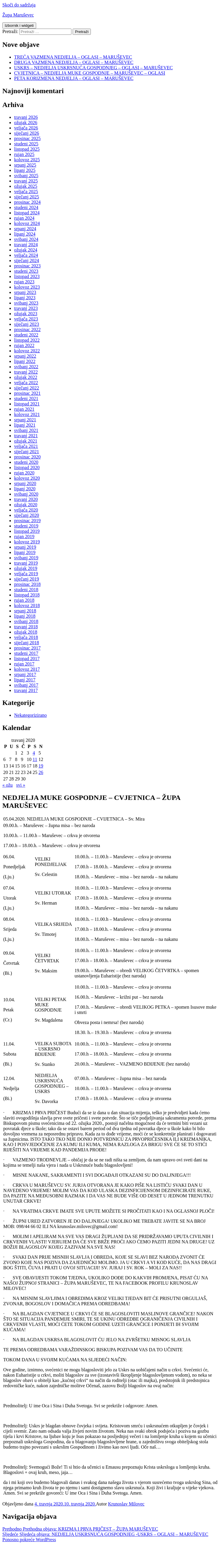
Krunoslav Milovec (126, 1503)
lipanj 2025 (24, 170)
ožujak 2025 (25, 186)
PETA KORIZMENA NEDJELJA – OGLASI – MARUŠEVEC (73, 78)
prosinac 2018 (27, 584)
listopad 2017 (27, 658)
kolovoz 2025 (27, 159)
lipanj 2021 (24, 425)
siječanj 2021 (26, 451)
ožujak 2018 (25, 632)
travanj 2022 (26, 371)
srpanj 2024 (25, 228)
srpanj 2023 (25, 292)
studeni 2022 (26, 334)
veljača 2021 (26, 446)
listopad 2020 (27, 467)
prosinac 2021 (27, 393)
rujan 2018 (24, 600)
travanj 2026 (26, 117)
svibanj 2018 (26, 621)
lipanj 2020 (24, 488)
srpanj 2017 (25, 674)
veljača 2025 (26, 191)
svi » (20, 785)
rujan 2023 (24, 281)
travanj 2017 (26, 690)
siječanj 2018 (26, 642)
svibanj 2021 (26, 430)
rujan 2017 (24, 663)
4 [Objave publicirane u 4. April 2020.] (34, 752)
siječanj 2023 (26, 324)
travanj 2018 (26, 626)
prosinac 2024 (27, 202)
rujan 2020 (24, 472)
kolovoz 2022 (27, 350)
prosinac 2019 (27, 520)
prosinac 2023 (27, 265)
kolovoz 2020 (27, 478)
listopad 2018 (27, 594)
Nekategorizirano (30, 715)
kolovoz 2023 (27, 287)
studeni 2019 (26, 525)
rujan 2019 (24, 536)
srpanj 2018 (25, 610)
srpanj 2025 (25, 164)
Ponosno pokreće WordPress (29, 1539)
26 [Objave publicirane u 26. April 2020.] (41, 772)
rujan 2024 (24, 218)
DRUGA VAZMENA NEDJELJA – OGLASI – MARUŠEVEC (73, 62)
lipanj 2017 (24, 679)
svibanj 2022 (26, 366)
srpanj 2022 (25, 356)
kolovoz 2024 (27, 223)
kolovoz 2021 (27, 414)
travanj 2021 (26, 435)
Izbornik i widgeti (19, 25)
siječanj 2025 (26, 196)
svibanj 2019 (26, 557)
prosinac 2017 (27, 647)
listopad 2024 (27, 212)
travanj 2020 (26, 499)
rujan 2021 (24, 409)
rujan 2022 (24, 345)
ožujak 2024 (25, 249)
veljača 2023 (26, 318)
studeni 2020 (26, 462)
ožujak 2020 (25, 504)
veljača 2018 (26, 637)
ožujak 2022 (25, 377)
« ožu (7, 785)
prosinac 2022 (27, 329)
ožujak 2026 (25, 122)
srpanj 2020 (25, 483)
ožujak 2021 (25, 440)
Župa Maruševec (18, 14)
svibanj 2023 (26, 302)
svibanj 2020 (26, 494)
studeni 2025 (26, 143)
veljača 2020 (26, 509)
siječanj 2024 (26, 260)
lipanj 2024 (24, 233)
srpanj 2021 (25, 419)
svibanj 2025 (26, 175)
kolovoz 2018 (27, 605)
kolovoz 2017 (27, 669)
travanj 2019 (26, 563)
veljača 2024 (26, 255)
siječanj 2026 (26, 133)
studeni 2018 (26, 589)
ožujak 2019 (25, 568)
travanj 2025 (26, 180)
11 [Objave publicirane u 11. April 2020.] (35, 759)
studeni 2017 (26, 653)
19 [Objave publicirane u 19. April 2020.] (41, 765)
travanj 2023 (26, 308)
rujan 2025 (24, 154)
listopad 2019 (27, 531)
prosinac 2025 (27, 138)
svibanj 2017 (26, 685)
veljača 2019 (26, 573)
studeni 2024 (26, 207)
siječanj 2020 (26, 515)
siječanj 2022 (26, 387)
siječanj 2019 (26, 578)
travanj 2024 (26, 244)
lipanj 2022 (24, 361)
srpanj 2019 (25, 547)
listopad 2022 (27, 340)
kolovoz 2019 (27, 541)
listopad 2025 (27, 149)
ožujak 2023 (25, 313)
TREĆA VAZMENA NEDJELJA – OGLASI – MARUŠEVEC (73, 57)
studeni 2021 (26, 398)
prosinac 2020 (27, 456)
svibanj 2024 (26, 239)
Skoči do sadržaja (19, 4)
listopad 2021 (27, 403)
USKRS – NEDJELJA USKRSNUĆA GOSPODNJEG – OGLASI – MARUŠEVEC (93, 67)
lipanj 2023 (24, 297)
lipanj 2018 (24, 616)
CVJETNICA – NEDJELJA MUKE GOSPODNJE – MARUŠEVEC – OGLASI (89, 72)
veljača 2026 (26, 127)
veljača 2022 (26, 382)
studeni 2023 (26, 271)
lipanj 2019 (24, 552)
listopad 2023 (27, 276)
